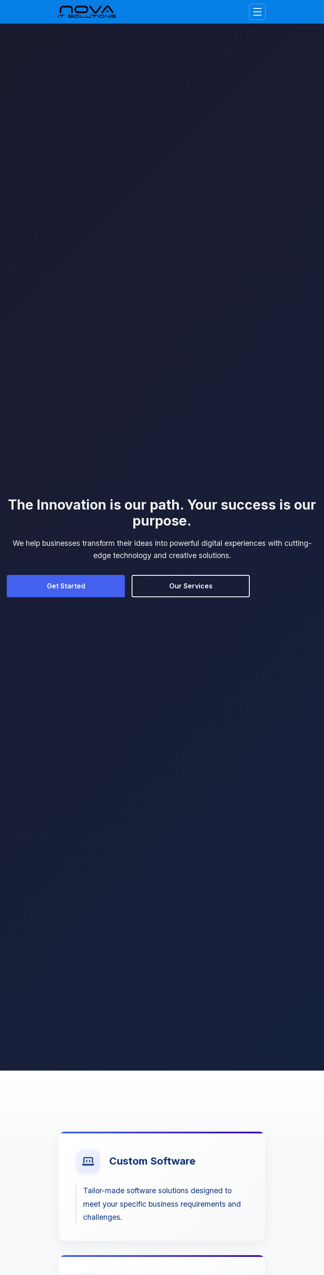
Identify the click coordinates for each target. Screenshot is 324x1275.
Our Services (191, 586)
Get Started (66, 586)
